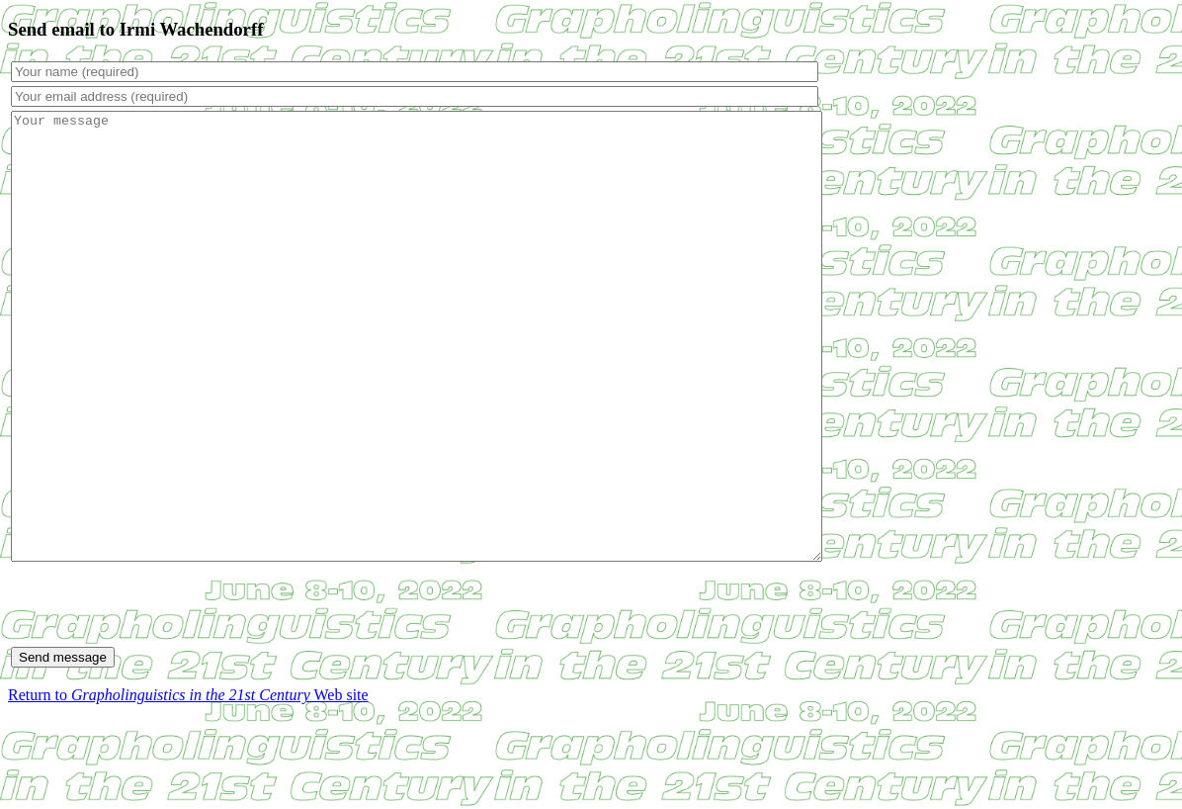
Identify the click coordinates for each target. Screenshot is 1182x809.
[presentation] (161, 693)
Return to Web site (188, 783)
